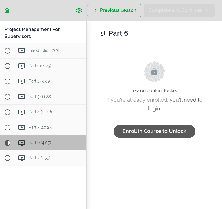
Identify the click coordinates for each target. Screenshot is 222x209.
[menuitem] (79, 10)
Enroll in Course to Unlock (154, 131)
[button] (7, 10)
